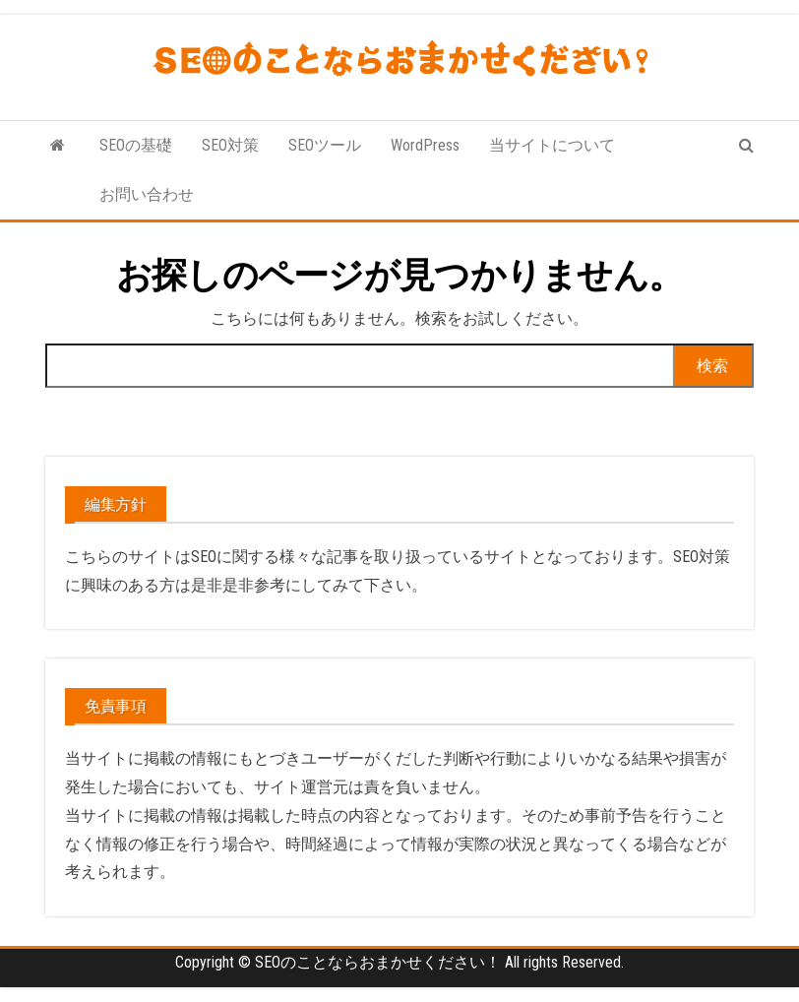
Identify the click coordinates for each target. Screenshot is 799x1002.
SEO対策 (230, 145)
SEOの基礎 (135, 145)
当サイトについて (552, 145)
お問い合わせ (146, 194)
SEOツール (324, 145)
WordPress (425, 145)
